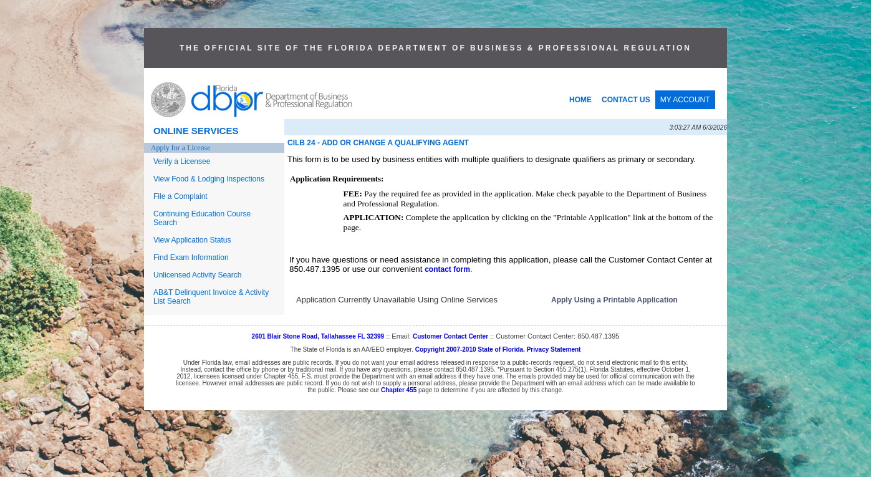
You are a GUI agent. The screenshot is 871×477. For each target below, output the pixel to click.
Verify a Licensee (181, 161)
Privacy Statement (554, 349)
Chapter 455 (398, 390)
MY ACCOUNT (685, 99)
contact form (447, 269)
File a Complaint (180, 196)
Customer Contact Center (450, 336)
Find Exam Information (191, 257)
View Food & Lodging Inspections (208, 179)
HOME (580, 99)
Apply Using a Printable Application (614, 300)
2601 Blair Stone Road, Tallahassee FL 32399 (318, 336)
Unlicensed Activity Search (197, 275)
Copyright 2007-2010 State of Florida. (470, 349)
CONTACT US (626, 99)
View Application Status (192, 240)
